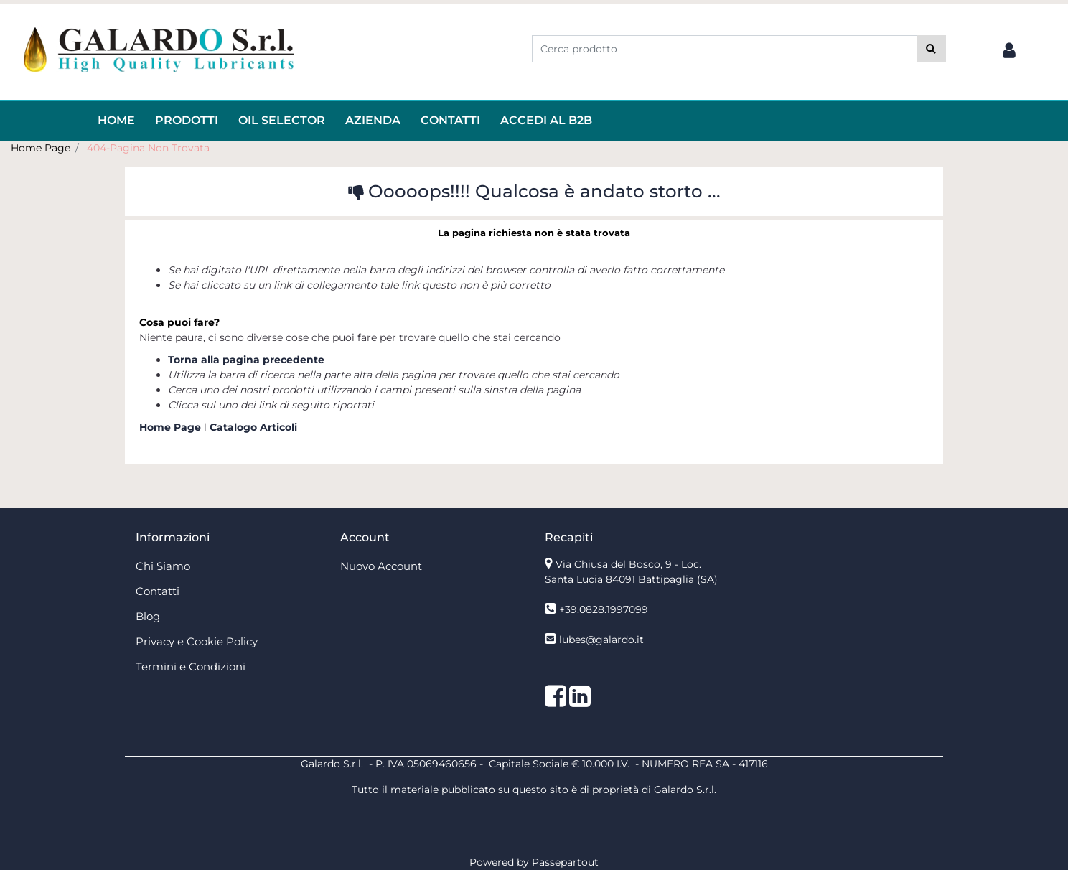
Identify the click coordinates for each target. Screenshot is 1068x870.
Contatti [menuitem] (450, 120)
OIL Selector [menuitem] (281, 120)
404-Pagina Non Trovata (148, 147)
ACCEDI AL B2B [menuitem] (546, 120)
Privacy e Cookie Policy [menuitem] (197, 641)
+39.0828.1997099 (603, 609)
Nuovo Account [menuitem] (381, 566)
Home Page (40, 147)
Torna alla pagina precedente (246, 359)
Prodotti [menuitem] (186, 120)
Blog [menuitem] (148, 616)
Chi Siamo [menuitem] (163, 566)
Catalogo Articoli (253, 427)
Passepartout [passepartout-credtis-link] (565, 862)
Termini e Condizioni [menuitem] (190, 666)
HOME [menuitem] (116, 120)
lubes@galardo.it (601, 639)
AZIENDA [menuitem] (372, 120)
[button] (931, 48)
